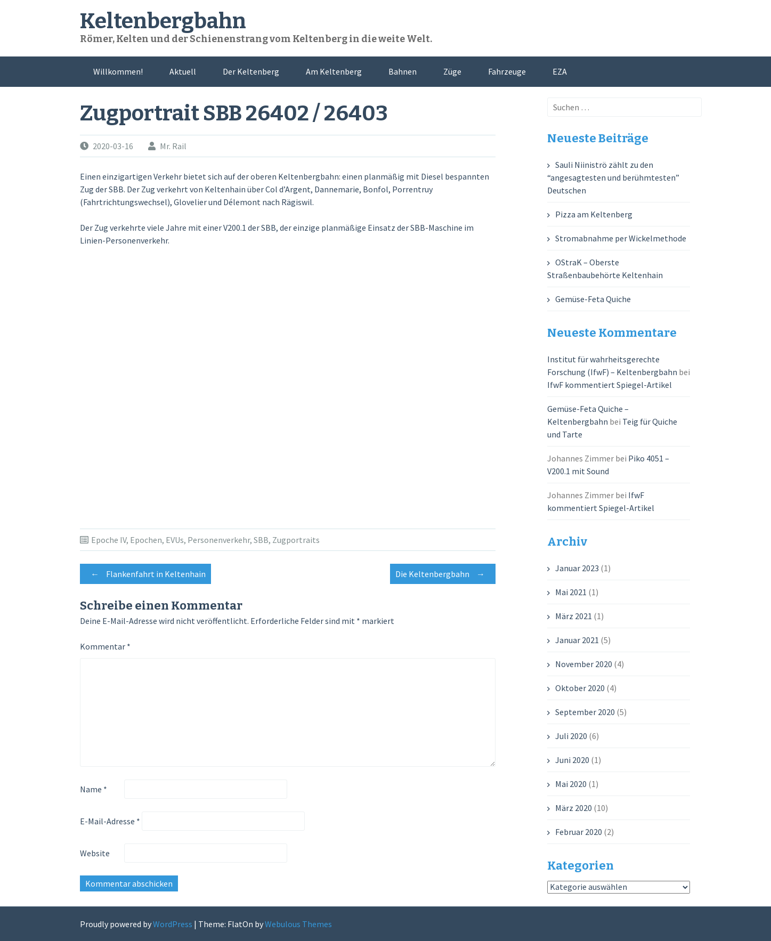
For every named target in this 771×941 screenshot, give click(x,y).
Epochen (146, 539)
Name (93, 789)
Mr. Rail (173, 146)
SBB (261, 539)
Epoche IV (108, 539)
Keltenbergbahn (163, 21)
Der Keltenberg (251, 71)
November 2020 (583, 664)
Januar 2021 (577, 640)
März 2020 (573, 807)
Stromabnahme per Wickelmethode (620, 238)
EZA (560, 71)
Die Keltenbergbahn (442, 573)
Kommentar (105, 646)
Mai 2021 (571, 592)
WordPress (172, 924)
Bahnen (402, 71)
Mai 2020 (571, 783)
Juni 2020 (572, 760)
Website (95, 853)
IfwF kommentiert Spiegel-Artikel (609, 384)
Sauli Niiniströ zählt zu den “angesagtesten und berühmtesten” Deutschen (613, 177)
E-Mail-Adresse (110, 821)
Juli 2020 (571, 736)
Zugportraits (296, 539)
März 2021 (573, 616)
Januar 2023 (577, 568)
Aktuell (182, 71)
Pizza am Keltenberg (593, 214)
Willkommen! (118, 71)
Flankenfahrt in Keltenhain (145, 573)
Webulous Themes (298, 924)
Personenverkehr (219, 539)
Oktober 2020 (580, 688)
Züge (452, 71)
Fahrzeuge (507, 71)
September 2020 (585, 712)
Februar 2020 (578, 831)
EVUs (175, 539)
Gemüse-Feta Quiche (593, 299)
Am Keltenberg (334, 71)
